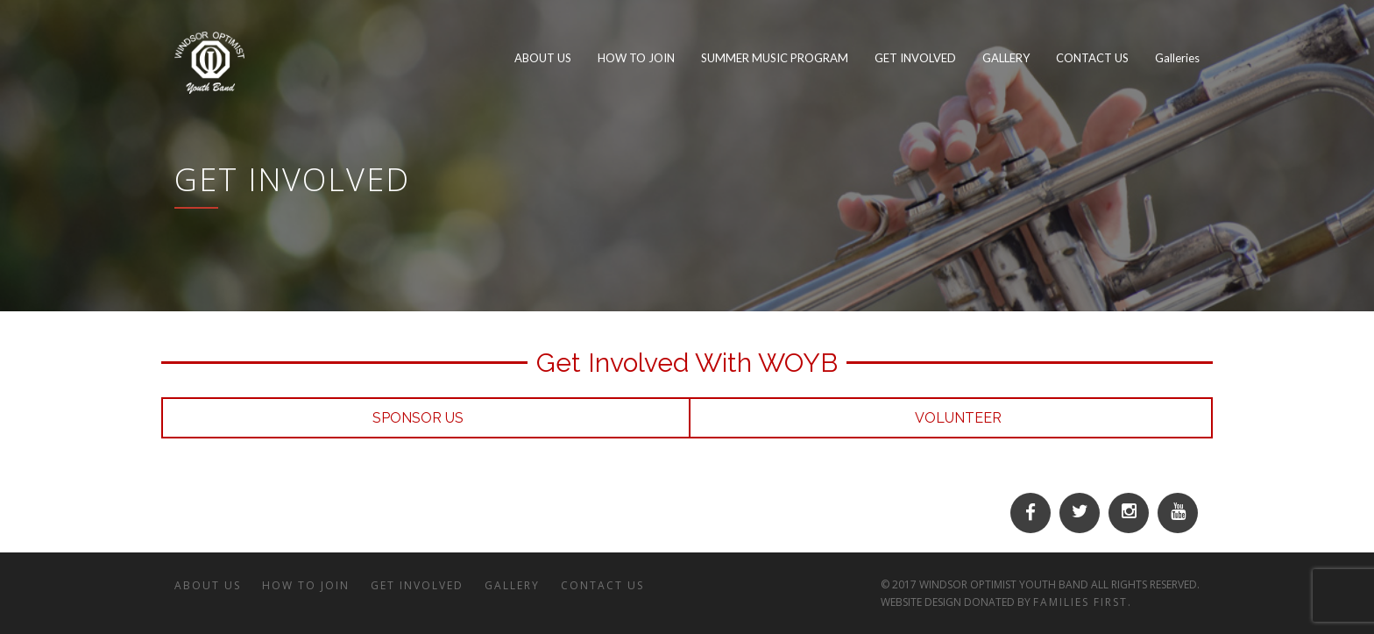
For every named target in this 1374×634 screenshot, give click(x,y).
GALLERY (512, 585)
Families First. (1082, 602)
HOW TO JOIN (306, 585)
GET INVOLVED (417, 585)
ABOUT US (207, 585)
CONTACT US (602, 585)
